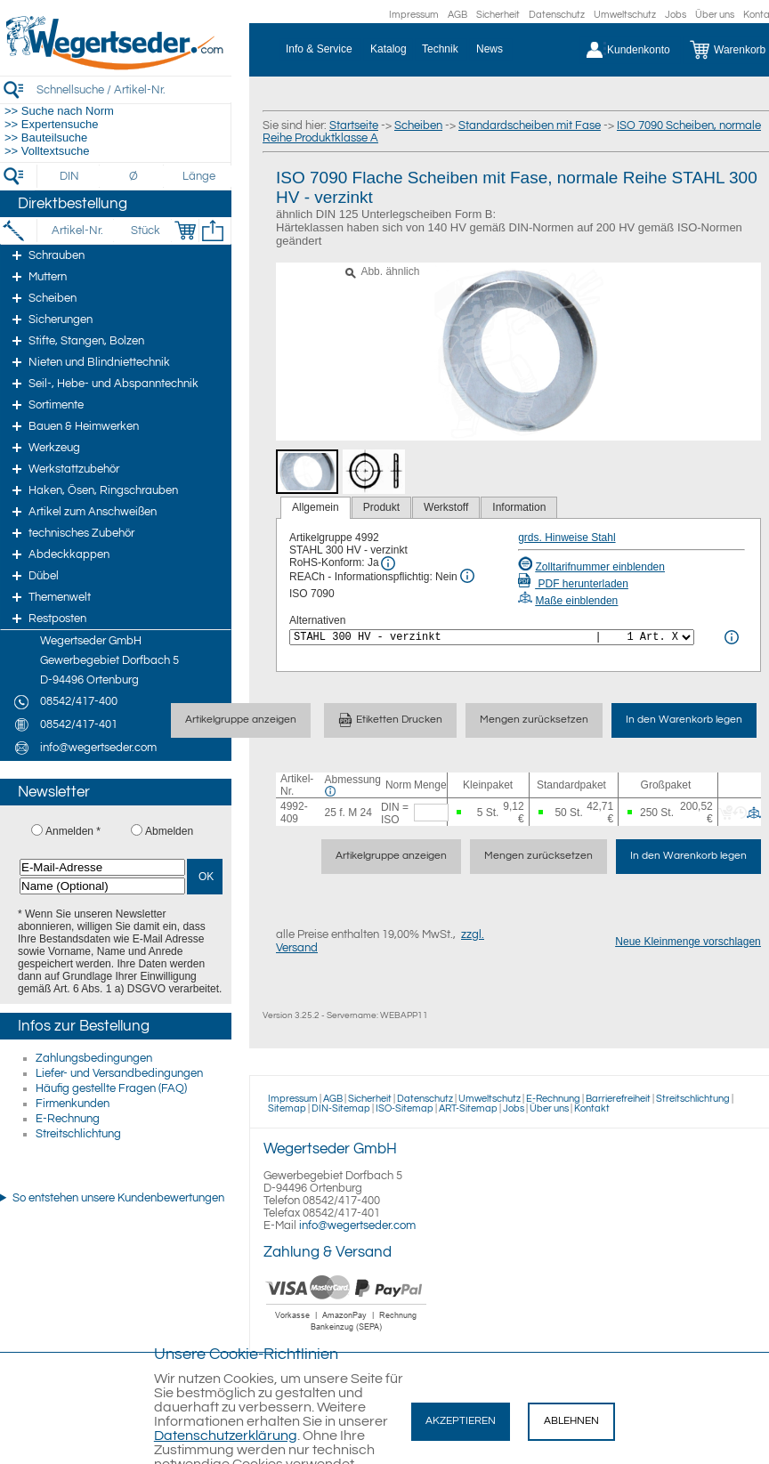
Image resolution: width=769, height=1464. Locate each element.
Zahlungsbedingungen (94, 1058)
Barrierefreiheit (618, 1099)
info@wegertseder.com (357, 1225)
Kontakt (592, 1108)
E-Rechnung (68, 1118)
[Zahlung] (346, 1333)
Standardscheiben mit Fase (529, 125)
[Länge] (198, 176)
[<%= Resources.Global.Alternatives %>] (491, 637)
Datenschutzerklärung (225, 1435)
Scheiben (418, 125)
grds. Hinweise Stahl (566, 537)
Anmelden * (73, 831)
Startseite (353, 125)
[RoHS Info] (388, 563)
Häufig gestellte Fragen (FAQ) (111, 1088)
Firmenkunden (72, 1103)
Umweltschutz (625, 15)
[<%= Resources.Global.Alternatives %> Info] (731, 637)
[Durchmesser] (134, 176)
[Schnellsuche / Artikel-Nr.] (133, 89)
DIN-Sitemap (341, 1108)
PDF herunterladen (573, 584)
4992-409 (294, 812)
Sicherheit (498, 15)
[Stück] (145, 230)
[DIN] (69, 176)
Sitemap (287, 1108)
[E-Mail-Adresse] (102, 867)
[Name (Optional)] (102, 886)
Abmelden (169, 831)
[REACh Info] (467, 576)
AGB (457, 15)
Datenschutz (557, 15)
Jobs (675, 15)
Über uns (714, 15)
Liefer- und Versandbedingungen (119, 1073)
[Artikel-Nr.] (77, 230)
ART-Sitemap (468, 1108)
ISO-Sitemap (404, 1108)
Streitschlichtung (78, 1134)
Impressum (414, 15)
